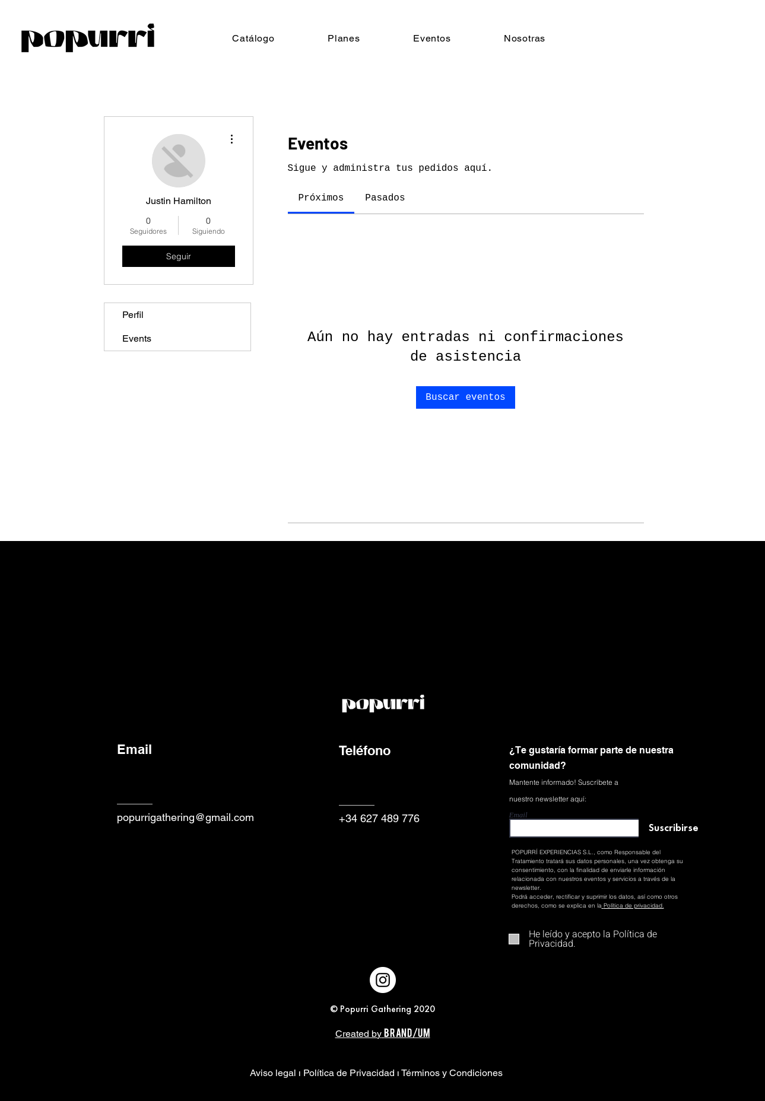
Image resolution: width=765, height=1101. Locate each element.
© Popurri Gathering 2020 (382, 1009)
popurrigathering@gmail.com (185, 817)
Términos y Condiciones (452, 1072)
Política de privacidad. (634, 905)
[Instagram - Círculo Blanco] (383, 980)
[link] (321, 198)
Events (136, 338)
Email (518, 815)
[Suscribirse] (669, 829)
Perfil (133, 314)
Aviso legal (274, 1072)
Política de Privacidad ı (351, 1072)
